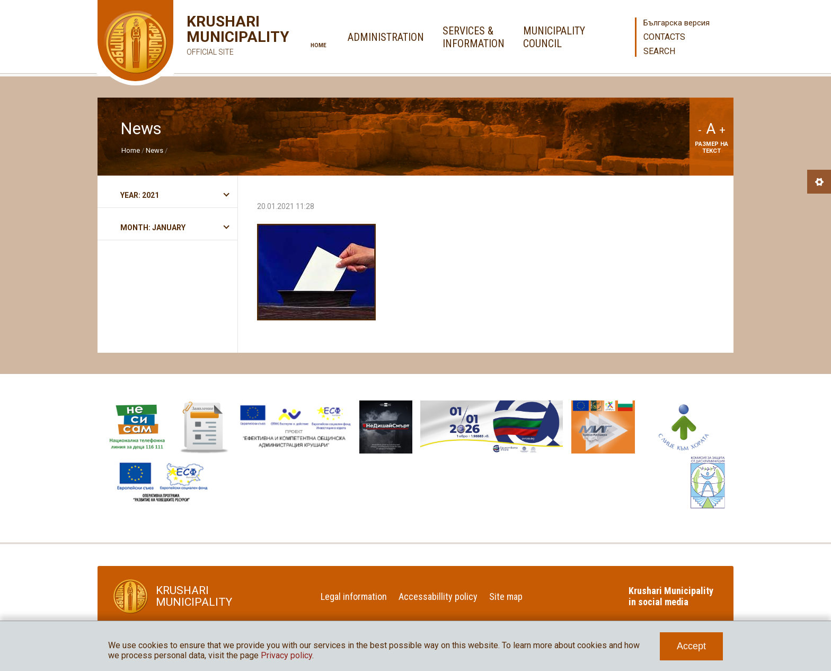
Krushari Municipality (222, 37)
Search (659, 51)
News (154, 150)
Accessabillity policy (438, 596)
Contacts (664, 37)
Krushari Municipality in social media (671, 596)
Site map (506, 596)
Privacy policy (286, 655)
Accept (691, 646)
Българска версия (676, 23)
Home (318, 45)
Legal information (354, 596)
